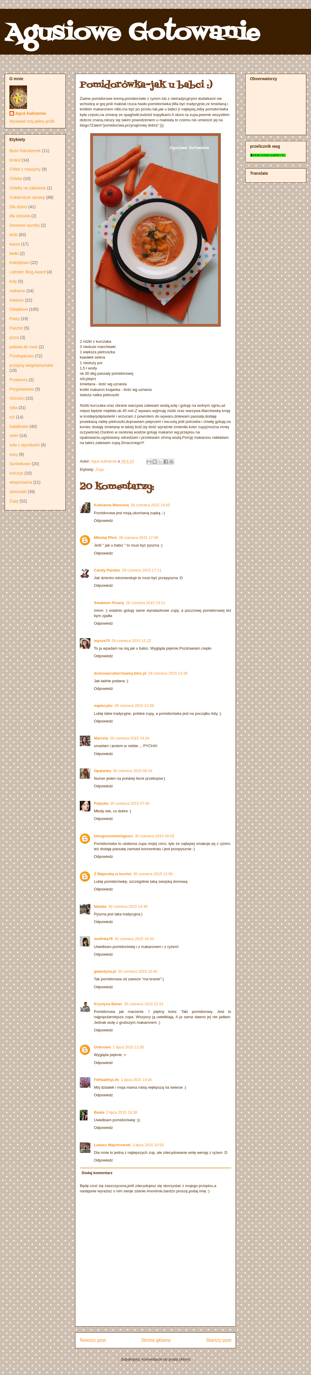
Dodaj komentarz (97, 1173)
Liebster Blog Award (27, 272)
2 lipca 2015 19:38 (121, 1112)
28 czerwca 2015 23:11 (145, 603)
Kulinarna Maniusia (111, 505)
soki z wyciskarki (24, 445)
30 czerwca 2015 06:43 (132, 771)
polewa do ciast (23, 346)
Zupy (99, 469)
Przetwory (18, 379)
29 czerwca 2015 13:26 (167, 673)
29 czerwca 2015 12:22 (131, 640)
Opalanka (102, 771)
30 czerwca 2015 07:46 (129, 803)
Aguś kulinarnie (30, 113)
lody (13, 281)
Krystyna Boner (108, 1004)
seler (13, 435)
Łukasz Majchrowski (112, 1145)
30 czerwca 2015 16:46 (137, 971)
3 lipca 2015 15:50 (148, 1145)
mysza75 (102, 640)
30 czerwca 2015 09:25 (154, 836)
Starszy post (218, 1340)
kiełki (13, 253)
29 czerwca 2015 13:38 (134, 705)
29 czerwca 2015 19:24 (129, 738)
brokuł (15, 160)
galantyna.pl (105, 971)
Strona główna (155, 1340)
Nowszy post (93, 1340)
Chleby (15, 178)
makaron (17, 290)
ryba (13, 407)
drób (13, 234)
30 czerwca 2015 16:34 (134, 939)
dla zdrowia (19, 216)
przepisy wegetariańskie (31, 365)
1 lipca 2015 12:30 (128, 1047)
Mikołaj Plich (105, 537)
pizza (14, 337)
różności (17, 398)
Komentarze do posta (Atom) (166, 1359)
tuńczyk (16, 473)
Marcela (101, 738)
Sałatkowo (18, 426)
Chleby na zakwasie (27, 188)
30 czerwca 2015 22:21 (143, 1004)
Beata (99, 1112)
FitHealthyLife (106, 1080)
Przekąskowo (21, 356)
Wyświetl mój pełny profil (31, 121)
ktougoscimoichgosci (113, 836)
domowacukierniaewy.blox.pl (120, 673)
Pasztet (16, 328)
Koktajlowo (19, 262)
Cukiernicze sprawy (27, 197)
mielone (16, 300)
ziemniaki (17, 491)
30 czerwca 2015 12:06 (153, 874)
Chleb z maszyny (25, 169)
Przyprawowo (21, 389)
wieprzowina (20, 482)
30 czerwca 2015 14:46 (128, 906)
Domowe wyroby (24, 225)
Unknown (102, 1047)
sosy (13, 454)
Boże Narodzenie (25, 150)
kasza (14, 244)
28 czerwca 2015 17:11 (141, 570)
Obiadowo (18, 309)
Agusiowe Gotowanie (132, 33)
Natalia (100, 906)
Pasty (14, 318)
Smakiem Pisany (109, 603)
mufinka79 (103, 939)
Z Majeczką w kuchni (112, 874)
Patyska (101, 803)
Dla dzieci (18, 206)
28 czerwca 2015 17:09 (138, 537)
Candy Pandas (107, 570)
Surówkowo (20, 463)
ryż (12, 417)
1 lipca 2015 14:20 (136, 1080)
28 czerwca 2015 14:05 (150, 505)
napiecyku (103, 705)
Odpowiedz (103, 520)
